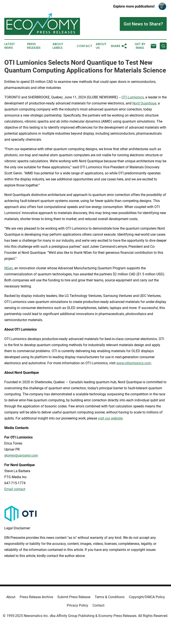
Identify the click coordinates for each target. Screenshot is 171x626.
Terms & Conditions (110, 597)
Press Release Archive (36, 597)
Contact (84, 46)
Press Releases (33, 46)
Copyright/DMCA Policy (147, 597)
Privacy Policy (77, 605)
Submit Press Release (73, 597)
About (10, 597)
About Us (101, 46)
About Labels (58, 46)
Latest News (9, 46)
